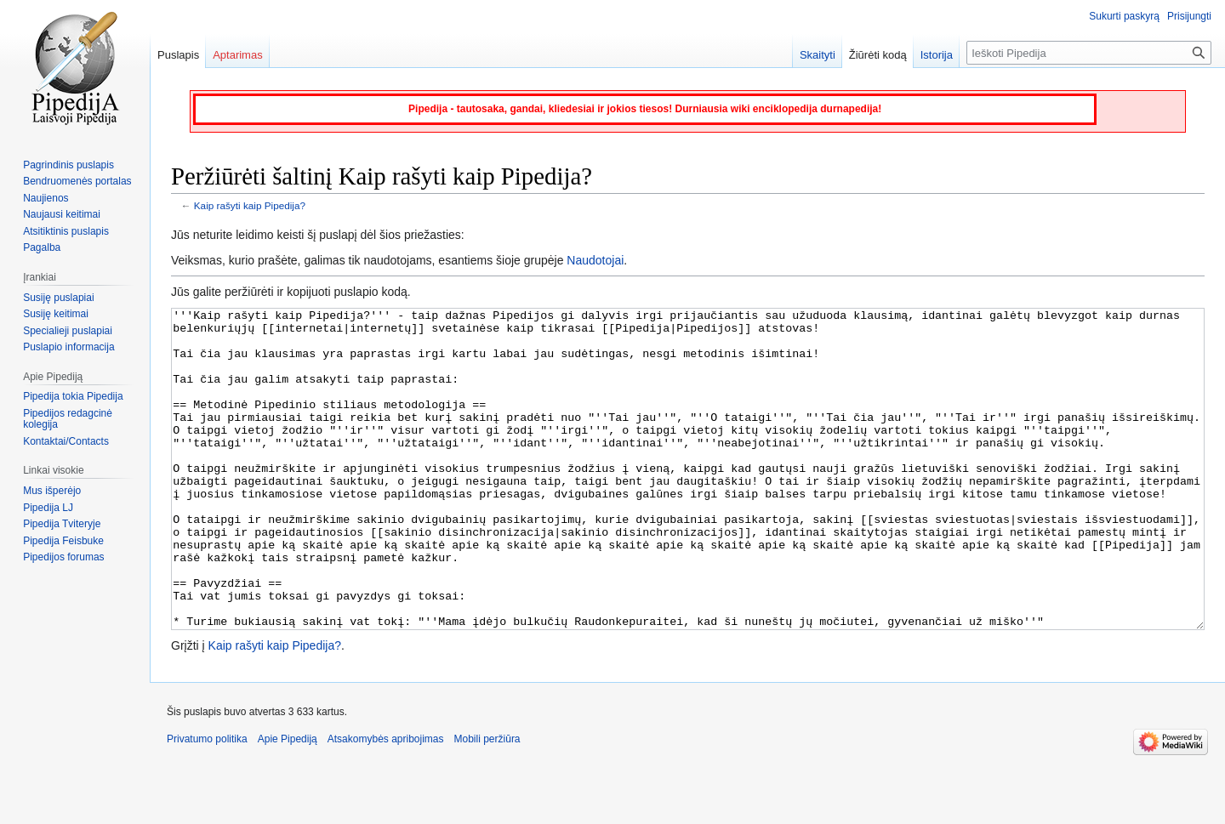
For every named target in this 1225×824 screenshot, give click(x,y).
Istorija (936, 54)
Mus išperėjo (52, 491)
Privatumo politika (207, 803)
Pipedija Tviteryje (61, 524)
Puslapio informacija (68, 347)
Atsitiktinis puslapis (66, 231)
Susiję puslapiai (58, 298)
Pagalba (41, 247)
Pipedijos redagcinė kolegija (67, 419)
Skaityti (817, 54)
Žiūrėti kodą (878, 54)
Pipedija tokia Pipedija (72, 396)
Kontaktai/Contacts (66, 441)
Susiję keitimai (55, 314)
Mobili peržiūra (487, 803)
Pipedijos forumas (63, 557)
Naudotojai (595, 260)
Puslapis (178, 54)
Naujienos (45, 198)
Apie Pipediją (287, 803)
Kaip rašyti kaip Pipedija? (249, 205)
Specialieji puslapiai (67, 331)
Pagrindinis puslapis (68, 165)
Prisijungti (1189, 16)
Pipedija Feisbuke (63, 541)
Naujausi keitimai (61, 214)
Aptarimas (238, 54)
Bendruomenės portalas (77, 181)
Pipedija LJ (48, 508)
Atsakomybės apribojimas (386, 803)
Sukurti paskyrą (1124, 16)
